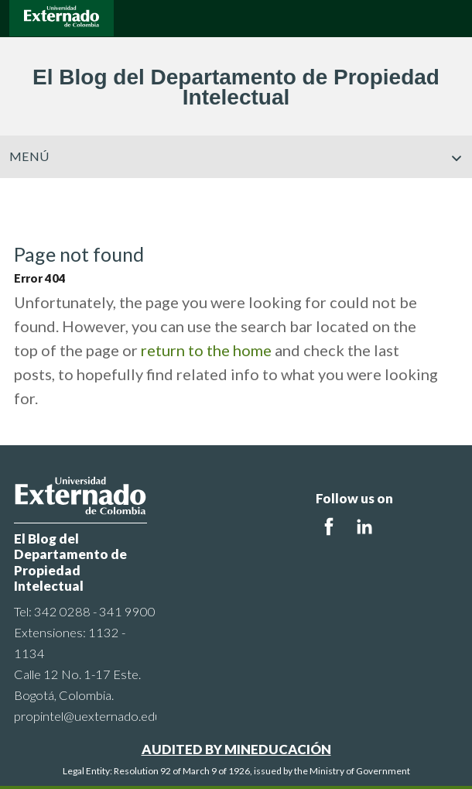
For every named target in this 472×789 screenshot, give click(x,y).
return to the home (206, 350)
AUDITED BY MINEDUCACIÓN (236, 749)
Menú (236, 156)
